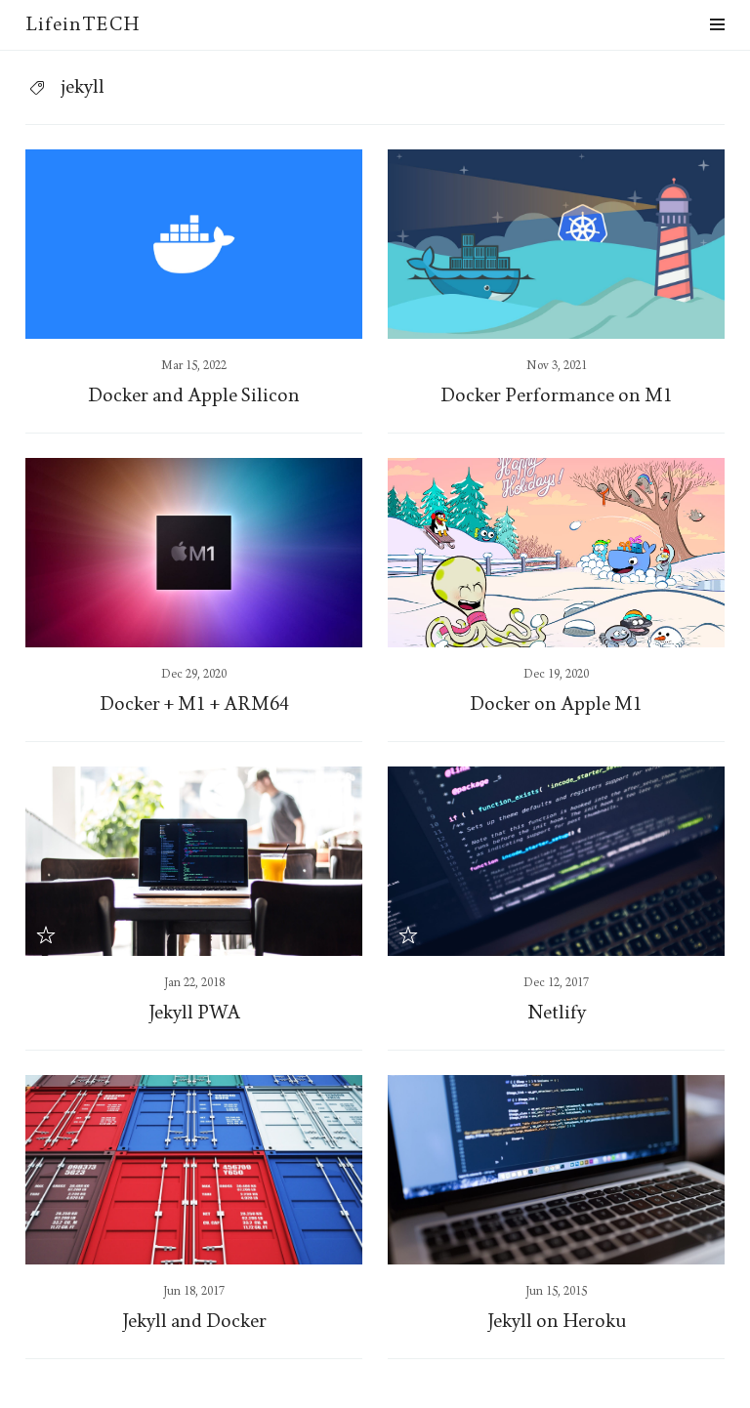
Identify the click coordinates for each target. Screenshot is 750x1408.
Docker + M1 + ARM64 (194, 704)
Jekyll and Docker (194, 1321)
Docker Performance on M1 (556, 395)
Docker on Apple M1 (556, 704)
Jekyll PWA (193, 1012)
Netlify (556, 1012)
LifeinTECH (82, 24)
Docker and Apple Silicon (194, 395)
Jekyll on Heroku (556, 1321)
